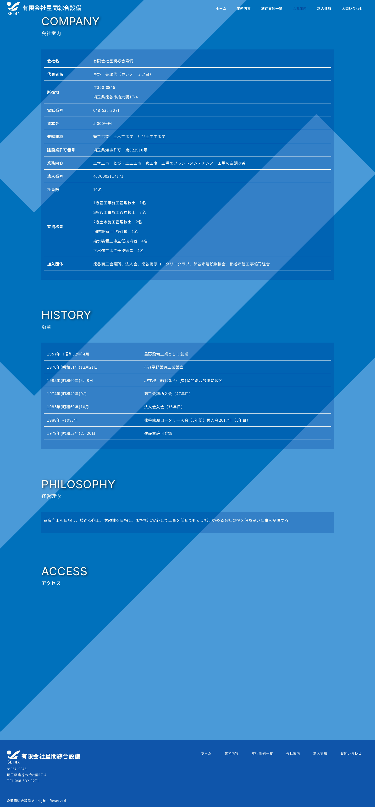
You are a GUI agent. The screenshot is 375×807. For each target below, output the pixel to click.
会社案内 (293, 753)
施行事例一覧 (262, 753)
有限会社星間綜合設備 (44, 7)
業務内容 (232, 753)
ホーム (206, 753)
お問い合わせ (351, 753)
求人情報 (320, 753)
